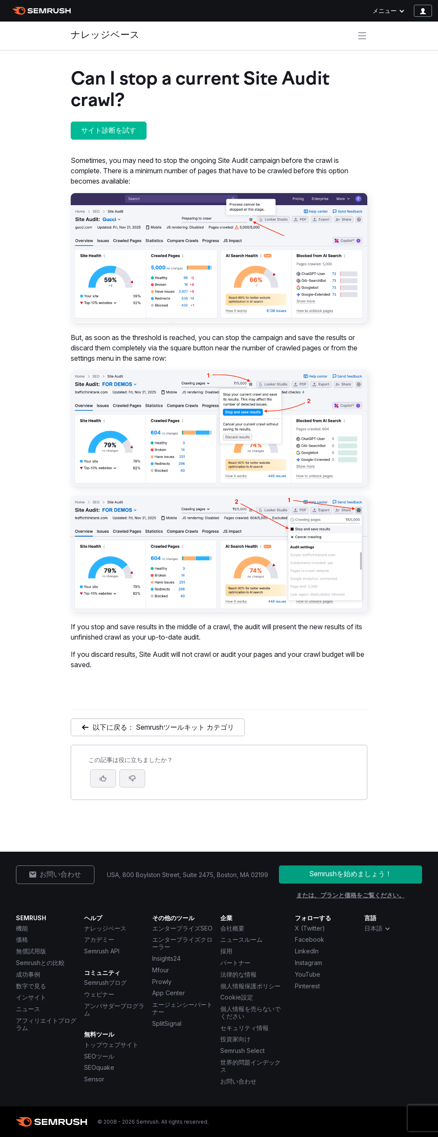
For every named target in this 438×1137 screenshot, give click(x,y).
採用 (226, 951)
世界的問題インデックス (250, 1066)
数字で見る (31, 986)
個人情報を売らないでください (250, 1012)
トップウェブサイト (111, 1044)
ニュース (28, 1008)
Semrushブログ (105, 982)
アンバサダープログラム (114, 1009)
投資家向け (235, 1039)
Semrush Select (242, 1050)
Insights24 (166, 958)
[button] (132, 778)
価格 (22, 939)
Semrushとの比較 (40, 962)
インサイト (31, 997)
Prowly (162, 981)
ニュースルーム (241, 939)
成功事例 (28, 974)
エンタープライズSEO (182, 928)
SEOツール (99, 1056)
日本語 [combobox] (377, 928)
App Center (168, 992)
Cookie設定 (236, 997)
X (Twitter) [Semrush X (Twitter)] (310, 928)
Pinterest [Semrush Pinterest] (307, 986)
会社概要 (232, 928)
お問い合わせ (238, 1081)
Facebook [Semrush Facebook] (309, 939)
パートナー (235, 962)
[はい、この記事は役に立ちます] (103, 778)
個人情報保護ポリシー (250, 986)
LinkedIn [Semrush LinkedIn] (307, 951)
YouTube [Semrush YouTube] (307, 974)
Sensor (94, 1079)
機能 (22, 928)
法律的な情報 (238, 974)
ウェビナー (99, 994)
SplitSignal (166, 1023)
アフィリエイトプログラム (46, 1024)
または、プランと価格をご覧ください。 (350, 895)
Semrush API (101, 951)
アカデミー (99, 939)
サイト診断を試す (108, 130)
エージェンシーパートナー (182, 1008)
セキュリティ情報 (244, 1027)
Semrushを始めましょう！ (350, 873)
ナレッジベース (105, 35)
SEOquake (99, 1067)
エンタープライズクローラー (182, 943)
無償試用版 (31, 951)
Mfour (160, 970)
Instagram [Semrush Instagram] (308, 962)
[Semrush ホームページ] (41, 11)
